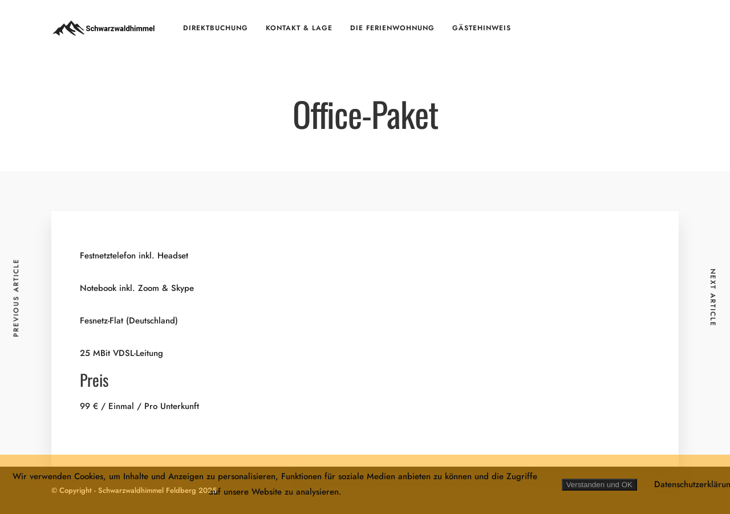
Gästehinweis (481, 28)
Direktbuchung (215, 28)
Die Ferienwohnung (392, 28)
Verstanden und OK (599, 484)
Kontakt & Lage (299, 28)
